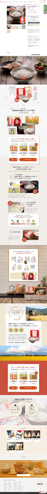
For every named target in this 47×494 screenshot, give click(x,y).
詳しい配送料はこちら (30, 25)
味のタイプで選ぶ (5, 487)
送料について (15, 484)
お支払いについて (15, 485)
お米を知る (10, 488)
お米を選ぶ (10, 1)
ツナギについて (23, 475)
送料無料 (9, 484)
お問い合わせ (19, 488)
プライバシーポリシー (20, 487)
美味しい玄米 (10, 485)
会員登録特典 (15, 483)
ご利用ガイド (15, 486)
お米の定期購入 (10, 486)
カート (19, 484)
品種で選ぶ (5, 486)
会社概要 (19, 485)
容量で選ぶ (5, 488)
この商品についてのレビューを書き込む (36, 54)
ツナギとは (10, 487)
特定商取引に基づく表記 (20, 486)
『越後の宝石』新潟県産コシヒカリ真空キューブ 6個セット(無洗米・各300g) (36, 439)
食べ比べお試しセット (11, 483)
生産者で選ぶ (5, 484)
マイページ (19, 483)
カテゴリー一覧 (15, 488)
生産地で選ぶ (5, 485)
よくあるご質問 (15, 487)
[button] (8, 15)
